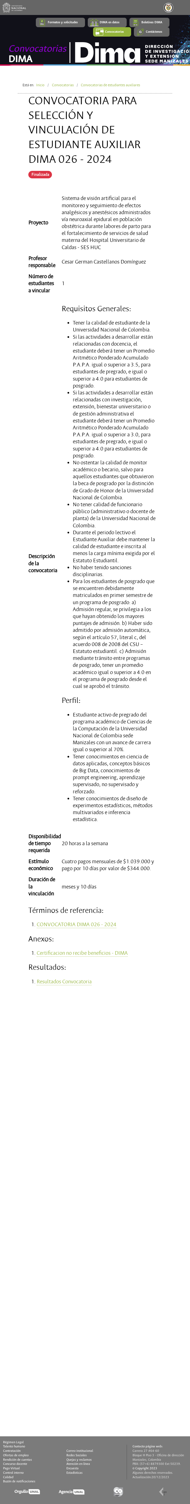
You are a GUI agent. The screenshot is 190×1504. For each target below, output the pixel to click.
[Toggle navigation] (182, 7)
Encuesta (72, 1468)
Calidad (8, 1477)
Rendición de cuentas (17, 1460)
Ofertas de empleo (16, 1455)
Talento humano (14, 1446)
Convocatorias (63, 85)
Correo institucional (79, 1451)
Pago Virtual (11, 1468)
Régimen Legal (13, 1442)
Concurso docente (15, 1464)
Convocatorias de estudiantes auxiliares (110, 85)
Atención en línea (78, 1464)
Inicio (40, 85)
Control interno (13, 1473)
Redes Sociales (76, 1455)
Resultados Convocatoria (64, 981)
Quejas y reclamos (79, 1460)
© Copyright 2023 (144, 1468)
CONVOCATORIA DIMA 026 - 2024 (76, 924)
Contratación (12, 1451)
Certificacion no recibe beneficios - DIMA (82, 953)
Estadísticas (74, 1473)
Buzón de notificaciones (19, 1481)
